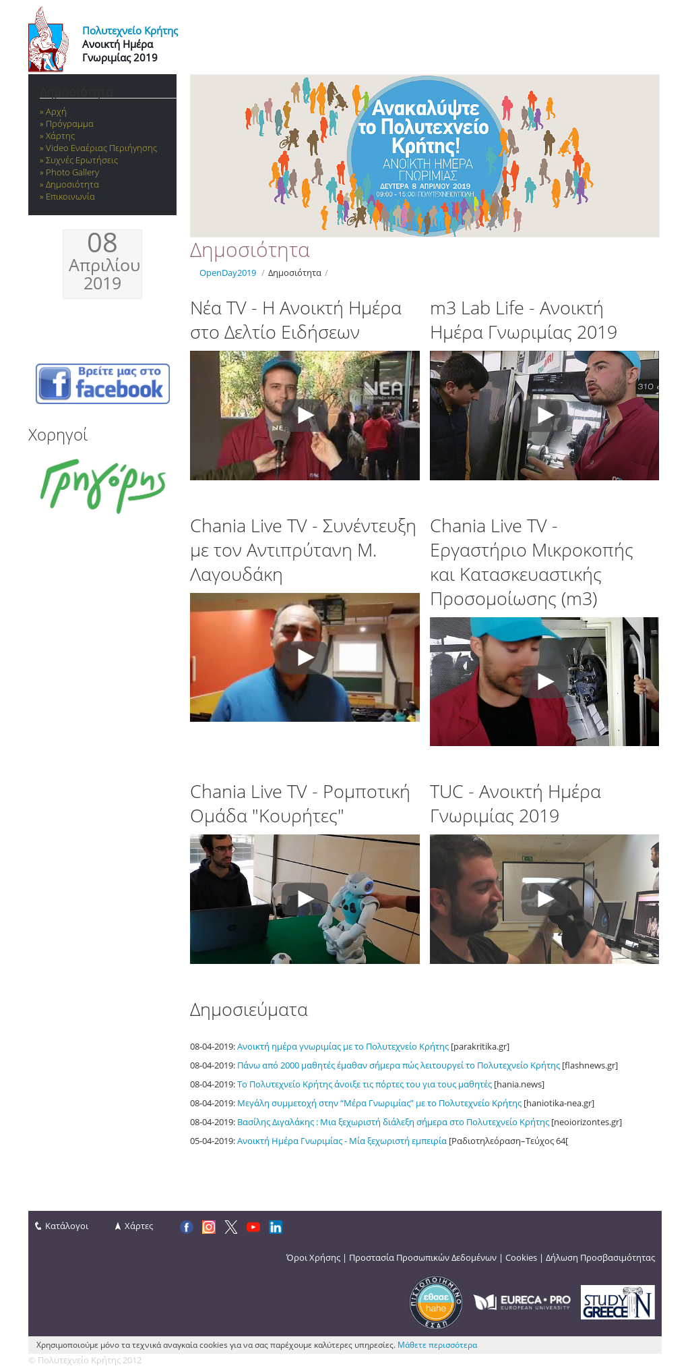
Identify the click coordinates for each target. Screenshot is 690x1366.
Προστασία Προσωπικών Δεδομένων (423, 1257)
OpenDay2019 (227, 272)
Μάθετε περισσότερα (437, 1344)
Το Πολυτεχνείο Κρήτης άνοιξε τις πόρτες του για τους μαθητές (364, 1084)
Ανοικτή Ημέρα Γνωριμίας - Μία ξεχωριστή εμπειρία (342, 1141)
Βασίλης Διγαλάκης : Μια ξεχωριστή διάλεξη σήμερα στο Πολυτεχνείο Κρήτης (393, 1122)
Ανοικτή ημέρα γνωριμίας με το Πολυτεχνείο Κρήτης (343, 1046)
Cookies (521, 1257)
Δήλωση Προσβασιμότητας (600, 1257)
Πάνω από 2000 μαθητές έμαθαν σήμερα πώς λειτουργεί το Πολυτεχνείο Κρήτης (398, 1065)
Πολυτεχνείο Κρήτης (130, 30)
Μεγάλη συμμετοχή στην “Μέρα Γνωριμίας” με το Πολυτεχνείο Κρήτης (379, 1103)
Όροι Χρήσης (313, 1257)
